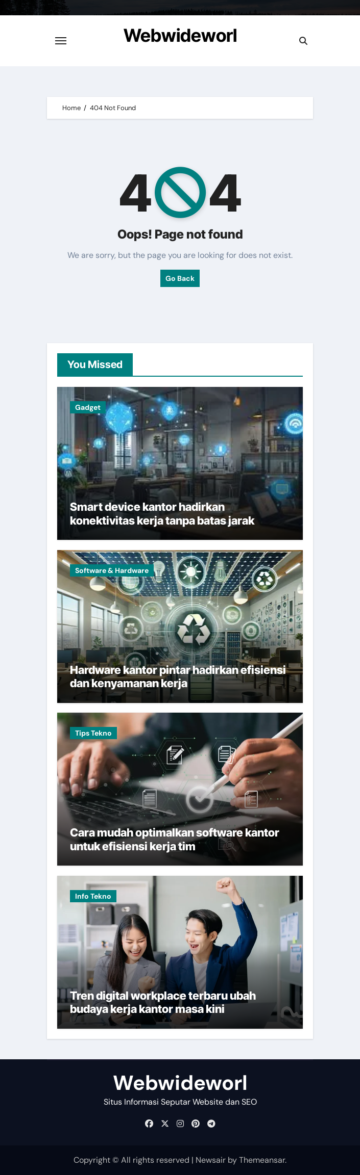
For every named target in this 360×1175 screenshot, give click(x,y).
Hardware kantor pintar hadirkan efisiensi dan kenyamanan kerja (178, 676)
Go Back (180, 278)
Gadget (88, 407)
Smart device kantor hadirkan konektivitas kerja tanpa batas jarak (162, 513)
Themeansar (262, 1160)
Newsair (211, 1160)
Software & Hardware (112, 570)
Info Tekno (93, 896)
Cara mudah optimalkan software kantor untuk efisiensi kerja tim (174, 839)
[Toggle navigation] (60, 40)
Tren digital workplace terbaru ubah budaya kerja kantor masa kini (163, 1002)
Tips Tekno (93, 733)
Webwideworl (180, 35)
